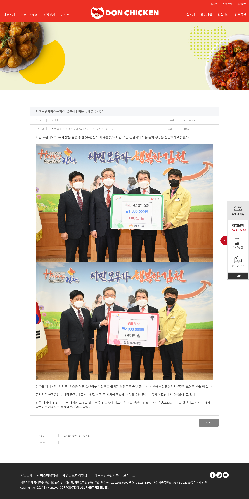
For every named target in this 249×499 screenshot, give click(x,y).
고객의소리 (131, 475)
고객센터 (241, 3)
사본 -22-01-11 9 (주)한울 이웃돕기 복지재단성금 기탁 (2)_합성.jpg (82, 128)
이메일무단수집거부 (105, 475)
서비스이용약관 (47, 475)
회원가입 (227, 3)
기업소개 (26, 475)
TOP (238, 275)
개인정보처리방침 (75, 475)
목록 (209, 423)
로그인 (214, 3)
